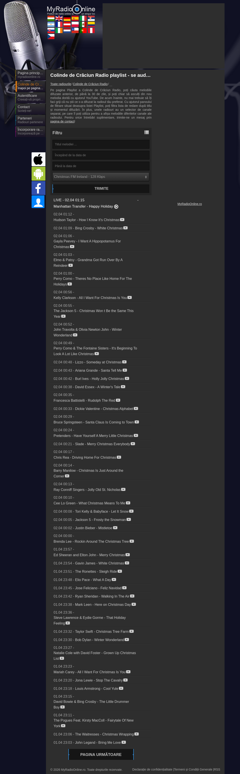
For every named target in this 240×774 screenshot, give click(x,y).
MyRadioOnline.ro (189, 204)
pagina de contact (62, 121)
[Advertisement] (163, 35)
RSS (217, 769)
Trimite (101, 188)
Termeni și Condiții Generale (193, 769)
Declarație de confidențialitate (152, 769)
